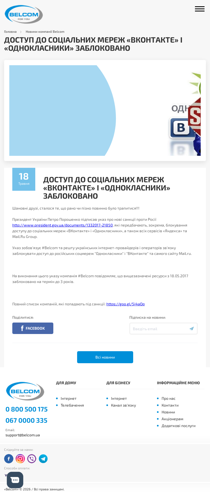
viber (31, 458)
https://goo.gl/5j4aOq (125, 304)
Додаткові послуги (179, 425)
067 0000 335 (26, 420)
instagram (20, 458)
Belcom (25, 14)
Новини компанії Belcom (45, 31)
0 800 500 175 (26, 409)
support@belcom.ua (22, 435)
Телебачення (72, 405)
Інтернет (69, 398)
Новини (168, 412)
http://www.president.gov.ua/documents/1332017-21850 (62, 225)
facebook (8, 458)
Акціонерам (172, 418)
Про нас (169, 398)
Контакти (170, 405)
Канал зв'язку (123, 405)
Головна (10, 31)
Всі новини (105, 357)
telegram (43, 458)
